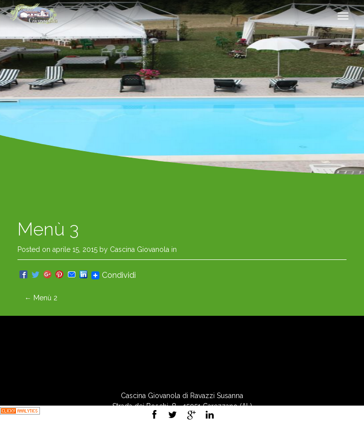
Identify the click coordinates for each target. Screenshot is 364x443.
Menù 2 (40, 298)
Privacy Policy (156, 438)
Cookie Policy (208, 438)
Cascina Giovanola (139, 249)
